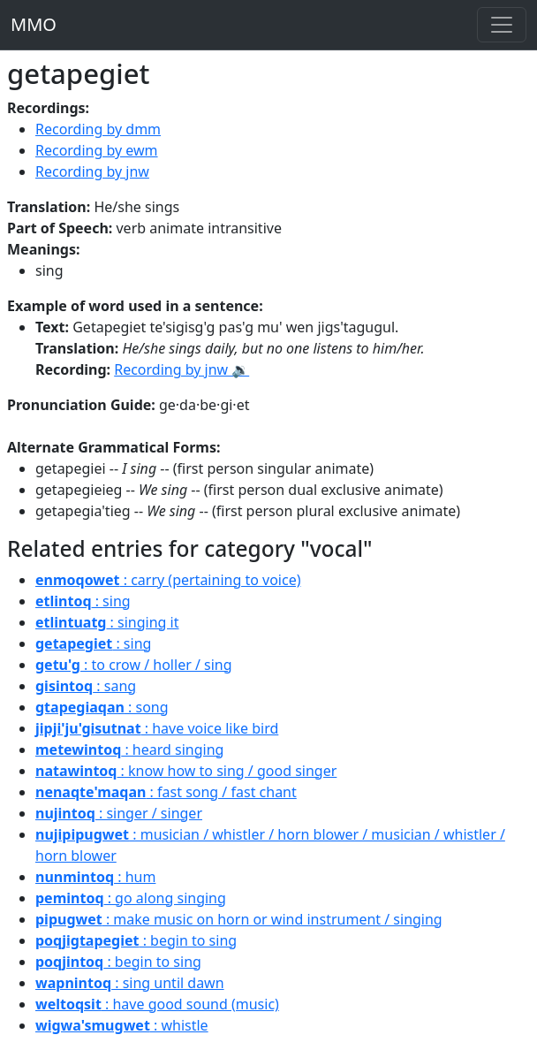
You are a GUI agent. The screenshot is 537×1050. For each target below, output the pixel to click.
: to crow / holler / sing (133, 664)
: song (102, 707)
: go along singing (130, 898)
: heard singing (129, 749)
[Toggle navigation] (501, 24)
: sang (85, 686)
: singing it (107, 622)
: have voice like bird (156, 728)
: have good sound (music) (157, 1004)
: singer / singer (118, 813)
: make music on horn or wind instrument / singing (238, 919)
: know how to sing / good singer (186, 770)
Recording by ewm (96, 150)
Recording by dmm (98, 129)
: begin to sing (136, 940)
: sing (83, 601)
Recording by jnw (92, 171)
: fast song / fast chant (166, 792)
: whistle (121, 1025)
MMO (34, 24)
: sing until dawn (129, 983)
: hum (95, 876)
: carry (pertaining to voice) (167, 580)
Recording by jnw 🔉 (181, 369)
